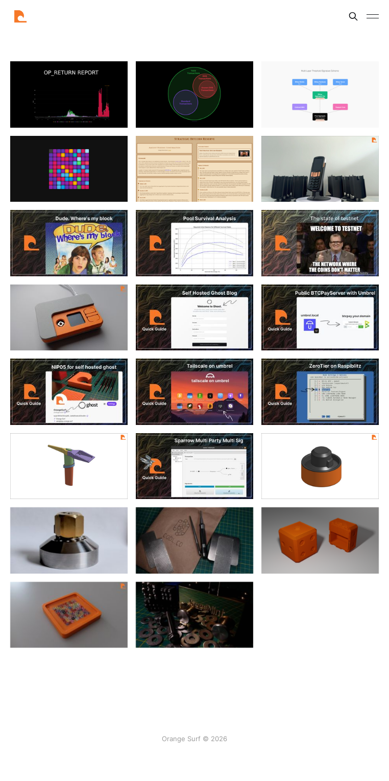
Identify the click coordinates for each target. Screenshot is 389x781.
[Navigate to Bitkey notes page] (320, 94)
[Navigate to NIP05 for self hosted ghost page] (69, 392)
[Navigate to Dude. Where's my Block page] (69, 243)
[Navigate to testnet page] (320, 243)
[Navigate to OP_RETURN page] (69, 94)
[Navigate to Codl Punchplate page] (194, 542)
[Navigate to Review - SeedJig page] (69, 542)
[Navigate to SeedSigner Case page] (69, 318)
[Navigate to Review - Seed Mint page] (194, 616)
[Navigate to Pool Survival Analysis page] (194, 243)
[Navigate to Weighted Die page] (320, 542)
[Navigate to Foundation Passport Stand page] (320, 169)
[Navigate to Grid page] (69, 169)
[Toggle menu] (372, 16)
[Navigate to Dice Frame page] (69, 616)
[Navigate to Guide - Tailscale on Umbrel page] (194, 392)
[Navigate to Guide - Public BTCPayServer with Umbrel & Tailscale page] (320, 318)
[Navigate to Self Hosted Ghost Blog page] (194, 318)
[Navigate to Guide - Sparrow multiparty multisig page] (194, 466)
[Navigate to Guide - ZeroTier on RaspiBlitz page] (320, 392)
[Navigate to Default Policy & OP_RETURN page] (194, 94)
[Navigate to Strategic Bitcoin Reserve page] (194, 169)
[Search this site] (353, 16)
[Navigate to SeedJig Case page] (320, 466)
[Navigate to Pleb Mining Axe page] (69, 466)
